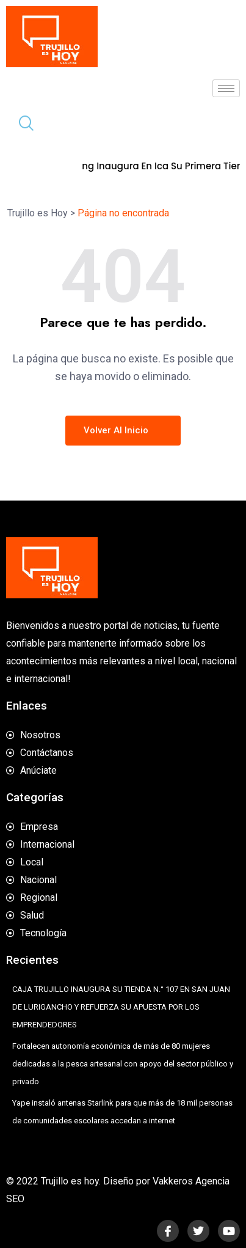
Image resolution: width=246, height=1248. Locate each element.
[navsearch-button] (21, 124)
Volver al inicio (123, 430)
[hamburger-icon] (226, 88)
